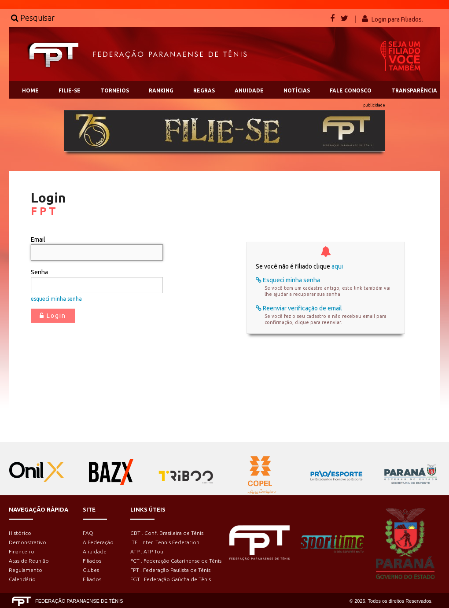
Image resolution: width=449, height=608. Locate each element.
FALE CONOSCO (351, 90)
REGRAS (204, 90)
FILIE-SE (70, 90)
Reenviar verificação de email (299, 308)
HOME (30, 90)
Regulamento (25, 570)
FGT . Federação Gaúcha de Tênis (170, 579)
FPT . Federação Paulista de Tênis (170, 570)
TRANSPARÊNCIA (414, 90)
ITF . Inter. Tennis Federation (164, 542)
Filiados (92, 561)
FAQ (88, 533)
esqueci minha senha (56, 299)
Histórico (20, 533)
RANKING (161, 90)
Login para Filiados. (397, 19)
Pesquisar (33, 17)
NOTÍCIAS (296, 90)
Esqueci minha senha (288, 280)
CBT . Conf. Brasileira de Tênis (166, 533)
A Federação (98, 542)
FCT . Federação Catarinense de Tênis (175, 561)
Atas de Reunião (29, 561)
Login (53, 315)
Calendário (22, 579)
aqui (337, 266)
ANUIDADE (249, 90)
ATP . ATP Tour (148, 551)
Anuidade (95, 551)
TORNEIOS (114, 90)
